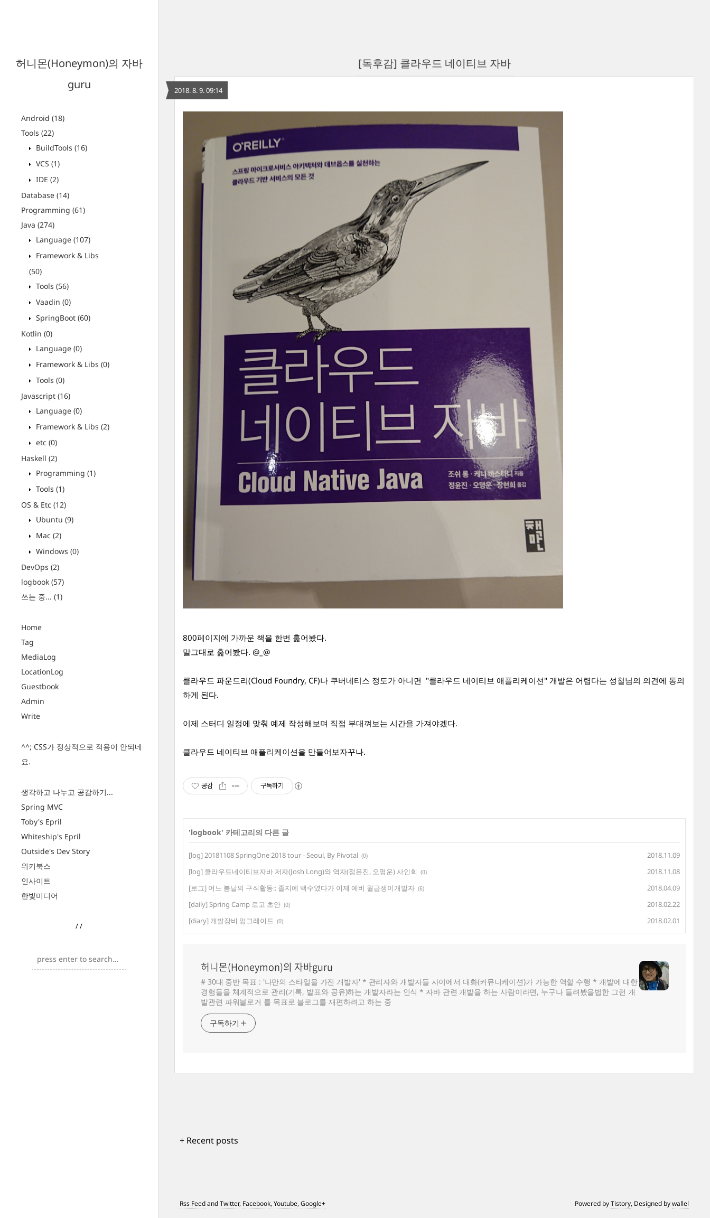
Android (42, 118)
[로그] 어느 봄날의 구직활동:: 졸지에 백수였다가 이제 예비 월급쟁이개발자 (302, 888)
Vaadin (52, 302)
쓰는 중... (41, 597)
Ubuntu (53, 519)
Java (37, 225)
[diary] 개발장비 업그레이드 (231, 920)
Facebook (256, 1203)
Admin (32, 701)
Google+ (313, 1203)
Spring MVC (42, 807)
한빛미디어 (39, 896)
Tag (27, 642)
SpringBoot (62, 318)
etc (45, 442)
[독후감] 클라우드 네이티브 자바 (434, 63)
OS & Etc (43, 505)
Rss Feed (192, 1203)
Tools (37, 133)
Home (31, 627)
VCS (47, 163)
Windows (56, 551)
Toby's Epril (41, 822)
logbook (42, 582)
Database (45, 195)
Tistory (621, 1203)
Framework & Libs (71, 364)
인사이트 (36, 881)
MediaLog (38, 657)
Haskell (39, 458)
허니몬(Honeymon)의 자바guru (267, 967)
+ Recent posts (209, 1140)
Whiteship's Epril (51, 836)
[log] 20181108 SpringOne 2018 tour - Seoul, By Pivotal (273, 855)
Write (30, 716)
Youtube (285, 1203)
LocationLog (42, 672)
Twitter (229, 1203)
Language (62, 240)
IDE (46, 179)
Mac (47, 535)
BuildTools (60, 148)
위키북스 (36, 866)
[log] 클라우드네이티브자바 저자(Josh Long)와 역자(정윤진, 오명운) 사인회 (303, 871)
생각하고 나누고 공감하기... (67, 792)
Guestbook (40, 686)
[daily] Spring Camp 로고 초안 (235, 904)
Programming (53, 210)
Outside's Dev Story (55, 851)
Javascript (45, 396)
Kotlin (36, 334)
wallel (680, 1203)
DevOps (40, 567)
